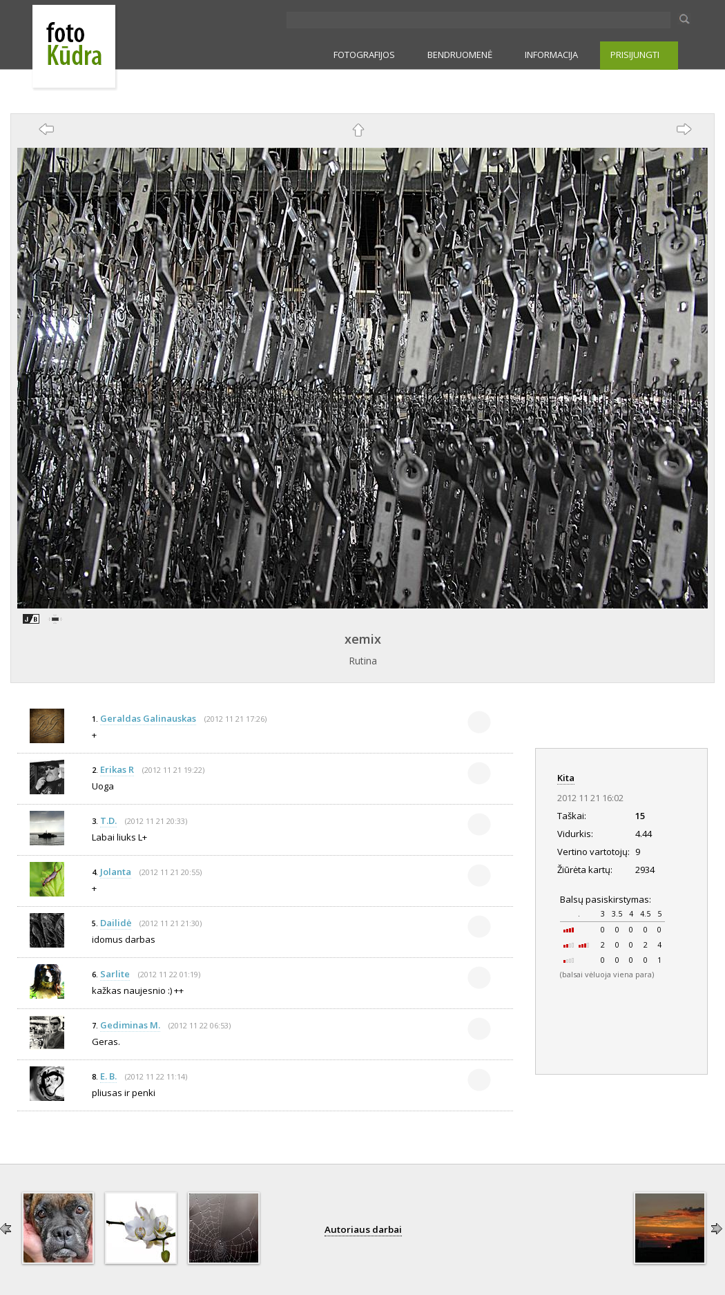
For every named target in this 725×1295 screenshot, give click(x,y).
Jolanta (115, 871)
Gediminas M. (130, 1025)
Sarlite (115, 974)
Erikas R (117, 769)
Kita (565, 777)
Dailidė (115, 923)
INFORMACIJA (551, 54)
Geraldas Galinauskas (148, 718)
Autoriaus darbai (363, 1229)
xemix (363, 639)
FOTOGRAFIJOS (364, 54)
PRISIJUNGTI (634, 54)
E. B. (108, 1076)
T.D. (108, 820)
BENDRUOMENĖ (459, 54)
